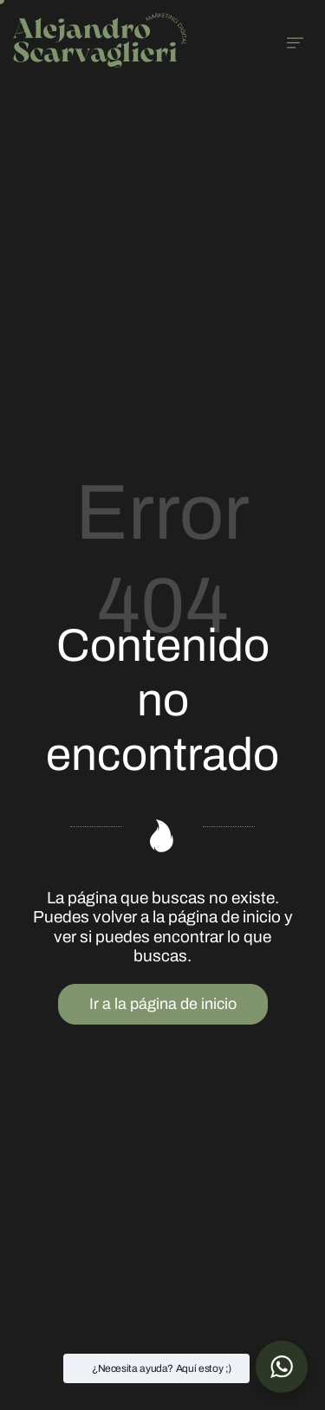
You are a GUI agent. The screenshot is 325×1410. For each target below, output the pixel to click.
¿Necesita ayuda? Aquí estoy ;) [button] (161, 1368)
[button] (282, 1367)
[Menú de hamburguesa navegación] (295, 39)
